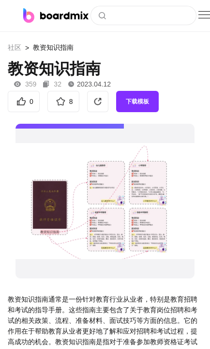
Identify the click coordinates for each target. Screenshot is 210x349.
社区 (14, 47)
